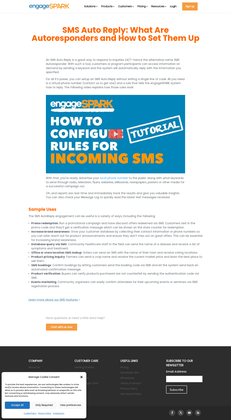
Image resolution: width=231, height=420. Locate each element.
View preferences (70, 405)
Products (106, 6)
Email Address (176, 371)
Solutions (90, 6)
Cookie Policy (30, 413)
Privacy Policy (44, 413)
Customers (125, 6)
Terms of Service (130, 383)
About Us (34, 367)
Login (173, 6)
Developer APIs (129, 372)
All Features (127, 378)
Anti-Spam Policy (131, 394)
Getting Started (84, 367)
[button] (81, 377)
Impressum (58, 413)
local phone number (114, 178)
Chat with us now (61, 327)
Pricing (141, 6)
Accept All (17, 405)
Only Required (44, 405)
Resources (157, 6)
